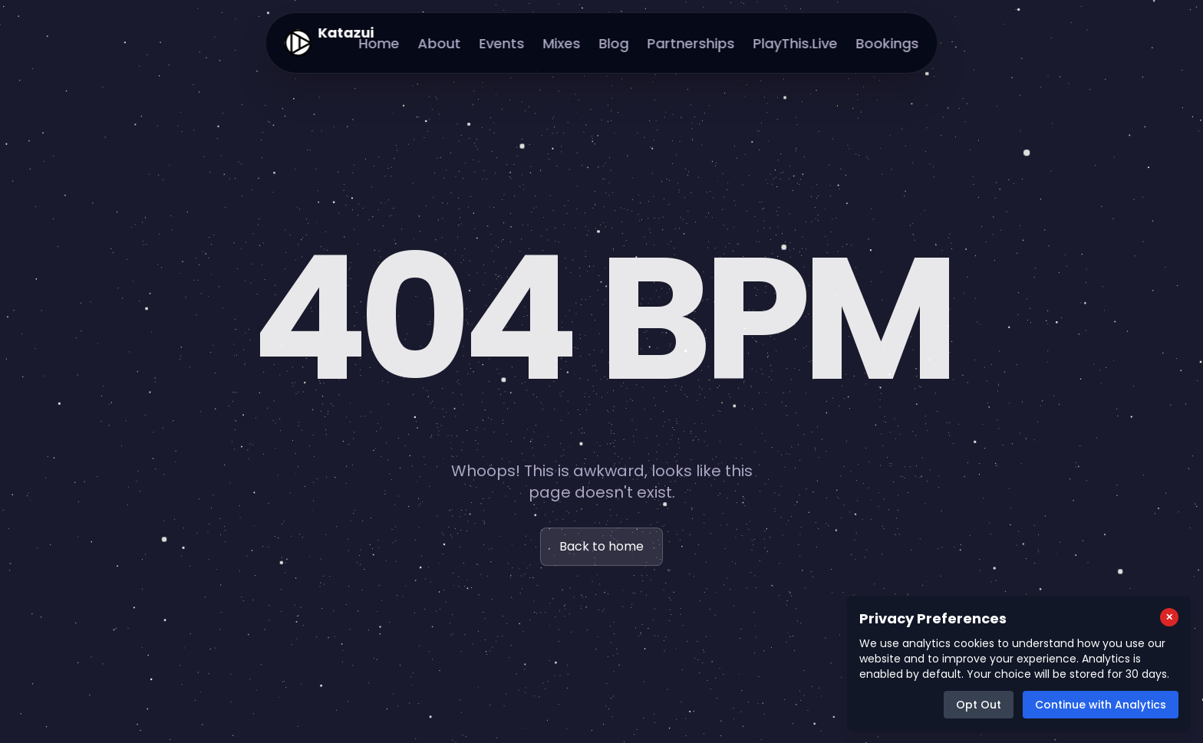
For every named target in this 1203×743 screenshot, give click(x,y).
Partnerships (691, 43)
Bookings (887, 43)
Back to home (601, 546)
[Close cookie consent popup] (1169, 617)
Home (379, 43)
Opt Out (978, 704)
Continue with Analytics (1100, 704)
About (439, 43)
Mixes (562, 43)
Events (502, 43)
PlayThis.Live (795, 43)
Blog (614, 43)
